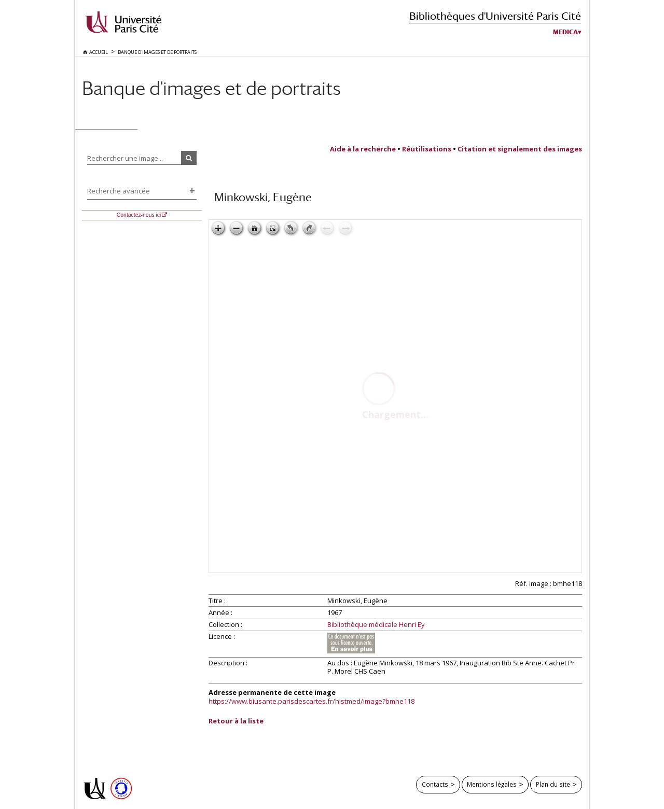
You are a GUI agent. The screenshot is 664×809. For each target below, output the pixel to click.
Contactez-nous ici (139, 215)
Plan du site (553, 784)
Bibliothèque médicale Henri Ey (376, 625)
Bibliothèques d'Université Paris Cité (495, 16)
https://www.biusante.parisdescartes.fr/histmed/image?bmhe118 (311, 701)
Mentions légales (492, 784)
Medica (565, 32)
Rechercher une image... (125, 158)
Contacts (435, 784)
